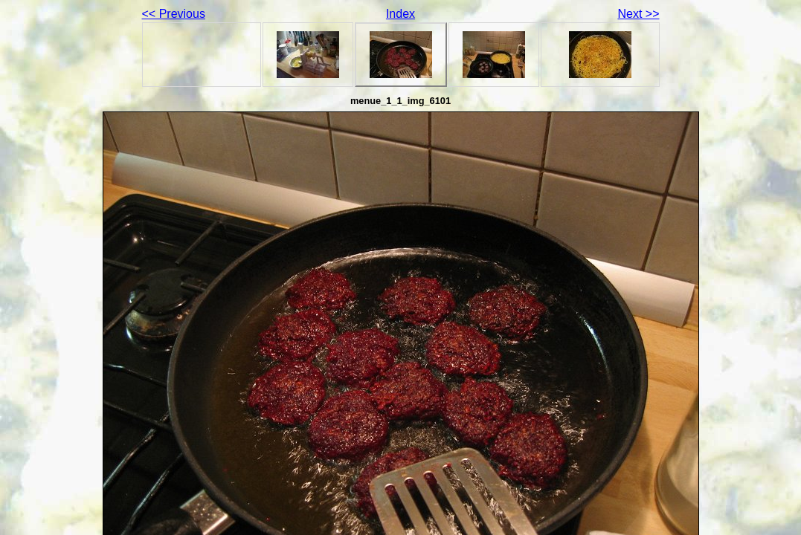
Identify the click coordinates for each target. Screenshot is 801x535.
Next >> (638, 13)
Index (400, 13)
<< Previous (173, 13)
